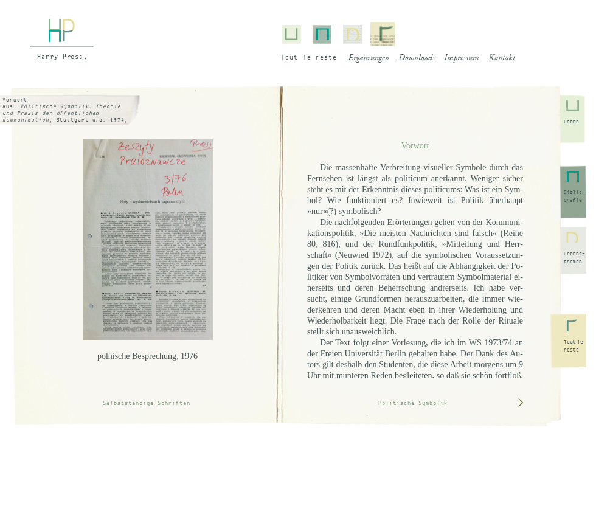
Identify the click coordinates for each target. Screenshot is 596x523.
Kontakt (501, 58)
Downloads (416, 58)
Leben (571, 122)
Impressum (461, 58)
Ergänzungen (368, 58)
